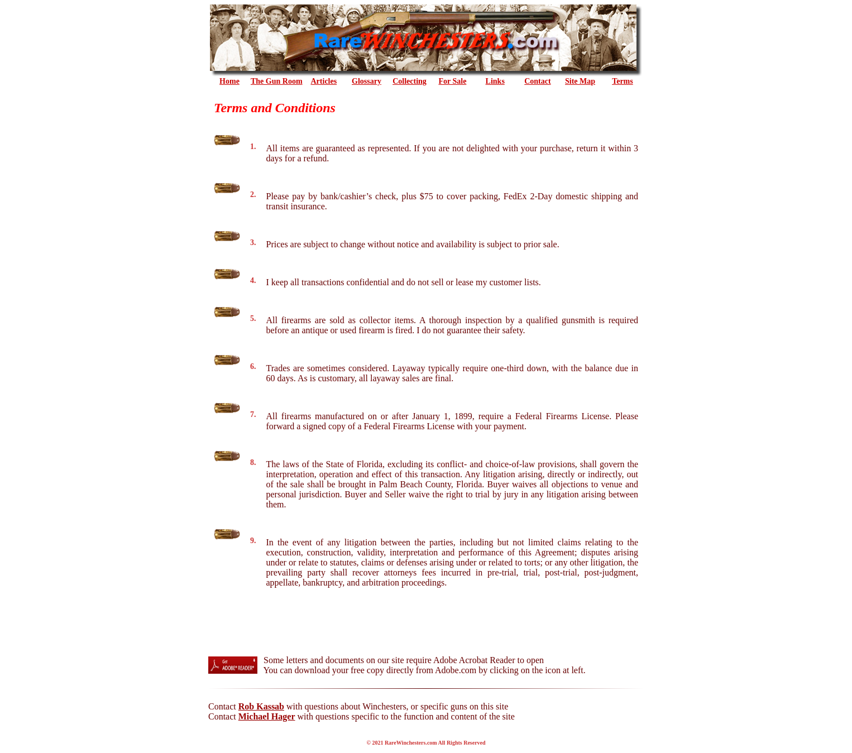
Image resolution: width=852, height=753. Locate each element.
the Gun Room (277, 81)
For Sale (452, 81)
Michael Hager (266, 716)
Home (229, 81)
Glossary (366, 81)
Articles (324, 81)
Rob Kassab (261, 706)
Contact (537, 81)
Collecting (410, 81)
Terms (622, 81)
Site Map (580, 81)
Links (495, 81)
